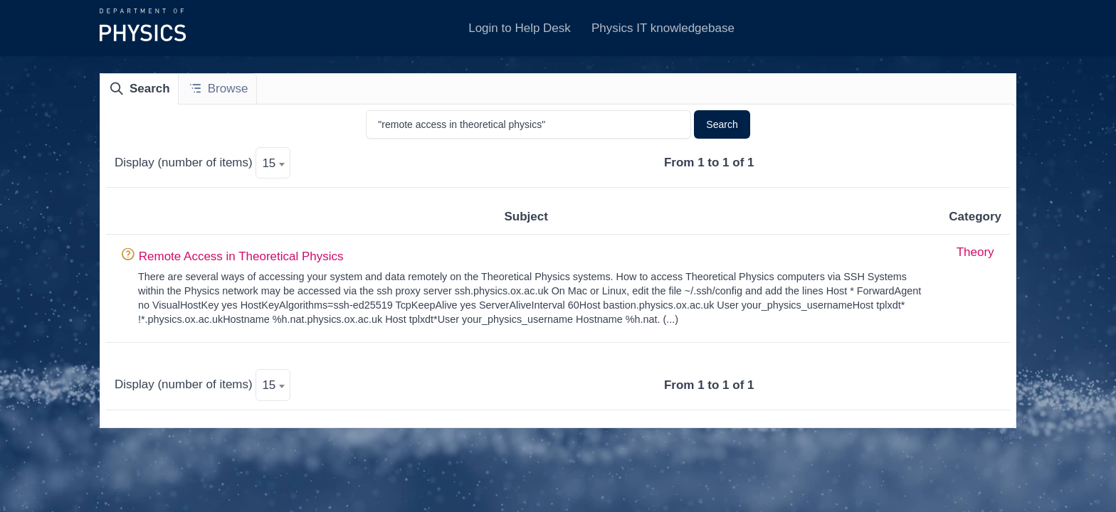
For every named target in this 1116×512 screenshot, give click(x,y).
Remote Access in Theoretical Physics (241, 256)
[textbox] (273, 163)
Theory (975, 252)
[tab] (139, 89)
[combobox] (273, 162)
